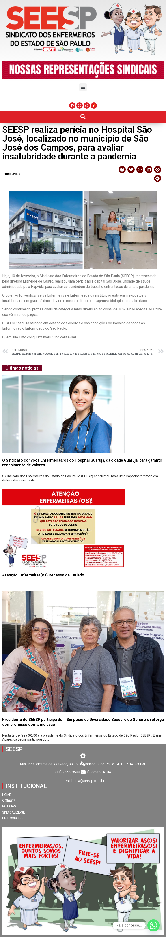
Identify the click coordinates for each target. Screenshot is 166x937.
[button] (83, 87)
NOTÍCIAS (9, 806)
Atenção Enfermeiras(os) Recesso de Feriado (43, 575)
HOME (6, 795)
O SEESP (8, 800)
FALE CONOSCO (13, 818)
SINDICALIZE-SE (13, 812)
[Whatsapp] (153, 925)
